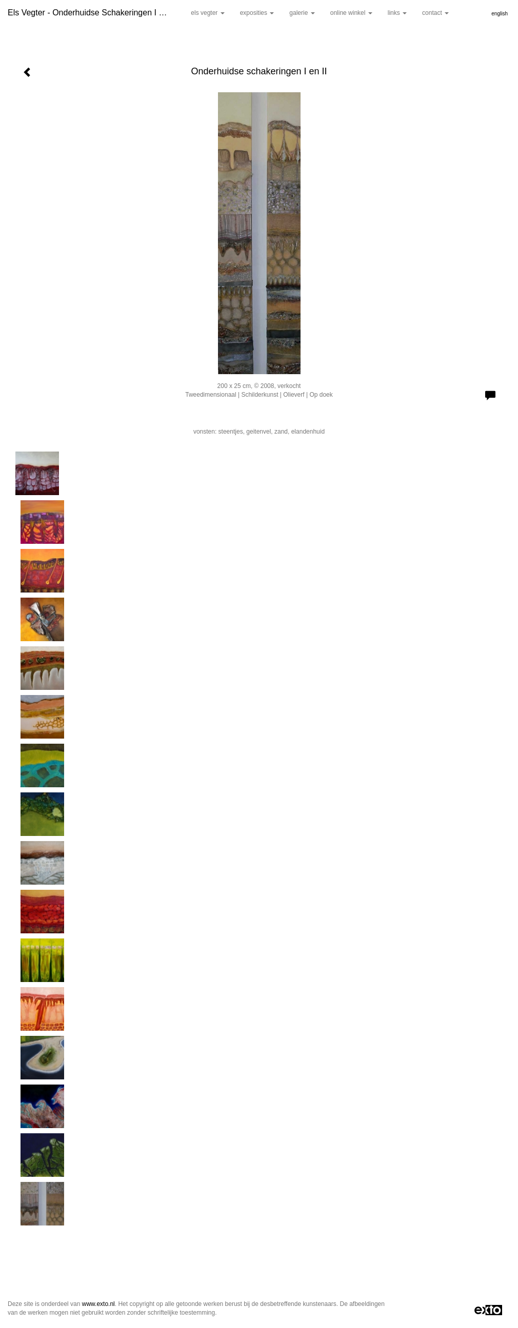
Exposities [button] (257, 12)
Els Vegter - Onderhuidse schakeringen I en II (91, 12)
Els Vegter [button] (207, 12)
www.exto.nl (98, 1303)
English (499, 13)
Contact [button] (435, 12)
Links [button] (397, 12)
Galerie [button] (301, 12)
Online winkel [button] (351, 12)
